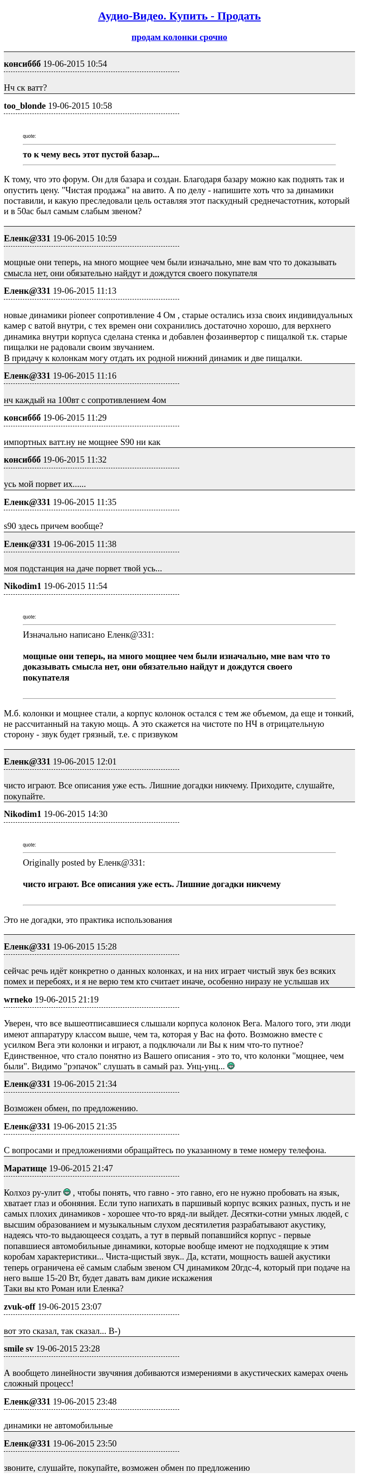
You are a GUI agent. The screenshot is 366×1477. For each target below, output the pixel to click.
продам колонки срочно (179, 37)
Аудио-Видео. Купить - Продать (179, 16)
